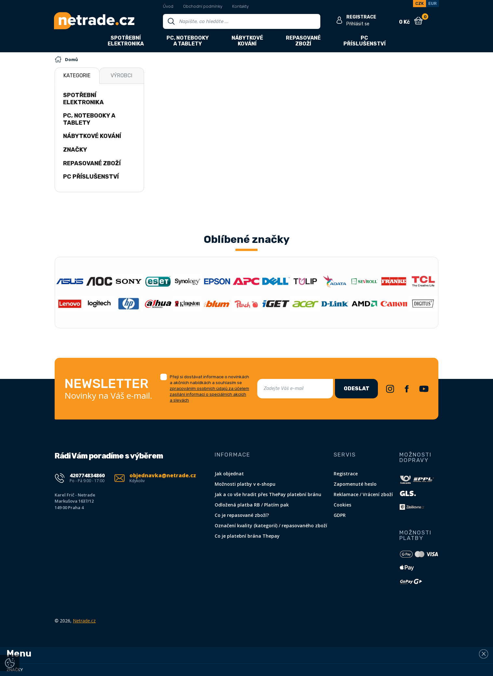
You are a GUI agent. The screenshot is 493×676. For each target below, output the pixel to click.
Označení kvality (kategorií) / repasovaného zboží (271, 525)
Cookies (342, 505)
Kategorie (76, 75)
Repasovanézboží (303, 41)
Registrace (346, 473)
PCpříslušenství (364, 41)
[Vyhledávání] (241, 21)
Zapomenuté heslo (355, 484)
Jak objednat (229, 473)
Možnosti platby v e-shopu (245, 484)
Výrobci (121, 75)
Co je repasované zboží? (242, 515)
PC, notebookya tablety (188, 41)
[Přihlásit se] (339, 20)
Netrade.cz (84, 621)
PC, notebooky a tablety (89, 119)
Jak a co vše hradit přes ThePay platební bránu (268, 494)
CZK (419, 3)
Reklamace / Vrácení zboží (363, 494)
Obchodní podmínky (202, 6)
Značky (75, 149)
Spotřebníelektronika (126, 41)
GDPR (340, 515)
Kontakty (240, 6)
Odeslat (356, 388)
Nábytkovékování (247, 41)
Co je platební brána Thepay (247, 536)
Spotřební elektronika (83, 99)
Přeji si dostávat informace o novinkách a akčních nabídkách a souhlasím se (209, 388)
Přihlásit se (357, 24)
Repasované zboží (92, 163)
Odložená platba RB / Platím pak (252, 505)
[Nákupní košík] (418, 21)
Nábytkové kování (92, 136)
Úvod (168, 6)
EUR (432, 3)
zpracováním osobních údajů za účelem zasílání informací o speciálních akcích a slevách (209, 394)
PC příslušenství (91, 176)
